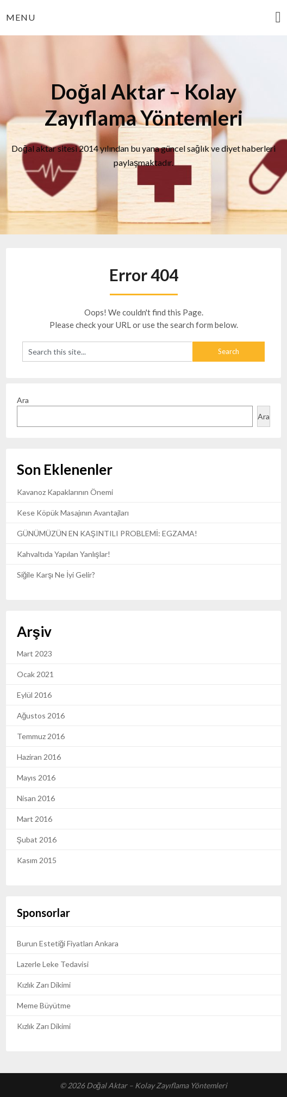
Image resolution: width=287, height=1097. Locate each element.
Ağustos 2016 (41, 715)
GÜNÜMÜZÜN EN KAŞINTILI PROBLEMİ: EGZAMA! (107, 533)
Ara (23, 400)
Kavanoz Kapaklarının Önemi (65, 492)
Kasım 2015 (37, 860)
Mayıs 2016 (36, 777)
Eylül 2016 (34, 694)
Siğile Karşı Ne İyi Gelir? (56, 574)
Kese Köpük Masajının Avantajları (73, 512)
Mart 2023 (34, 653)
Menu (20, 17)
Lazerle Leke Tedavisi (53, 964)
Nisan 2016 (36, 798)
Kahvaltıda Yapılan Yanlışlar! (63, 554)
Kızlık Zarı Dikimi (44, 984)
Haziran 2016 (39, 756)
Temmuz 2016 (41, 736)
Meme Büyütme (44, 1005)
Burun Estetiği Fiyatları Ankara (68, 943)
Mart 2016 (34, 818)
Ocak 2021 (35, 674)
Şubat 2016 (37, 839)
